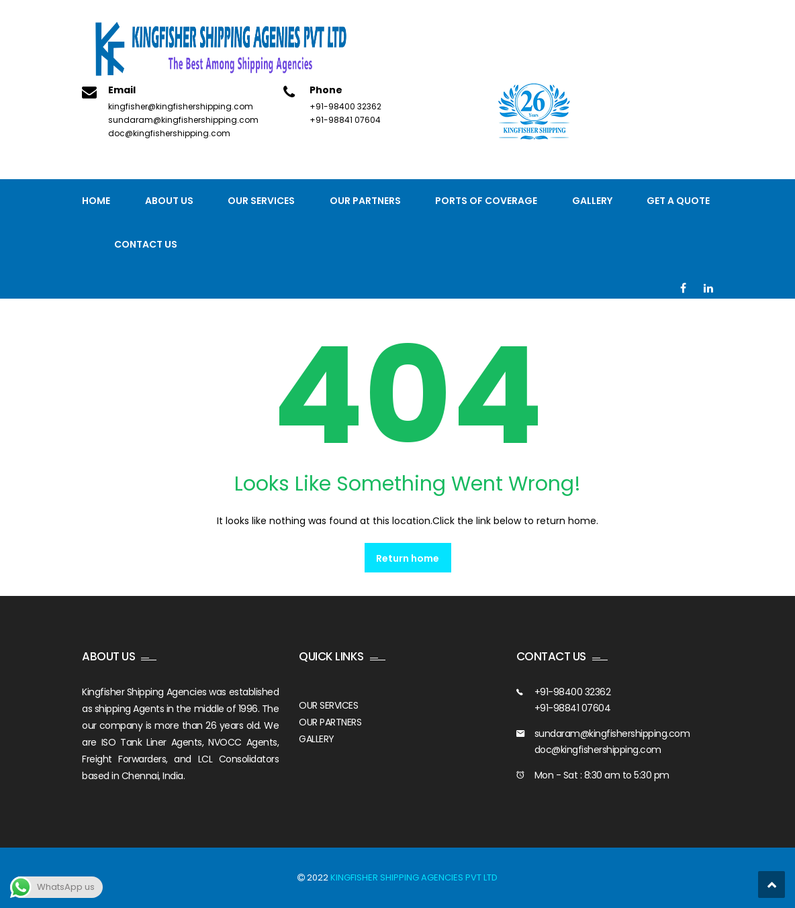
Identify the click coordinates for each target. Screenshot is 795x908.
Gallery (592, 200)
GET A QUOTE (678, 200)
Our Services (261, 200)
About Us (169, 200)
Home (96, 200)
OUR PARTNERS (330, 722)
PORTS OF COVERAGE (486, 200)
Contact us (145, 244)
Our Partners (365, 200)
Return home (407, 558)
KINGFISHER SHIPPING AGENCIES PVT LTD (414, 877)
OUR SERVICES (328, 705)
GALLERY (316, 739)
